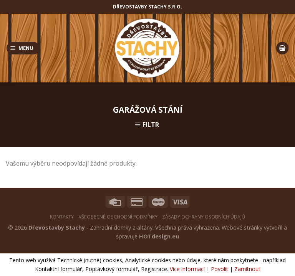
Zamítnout (247, 269)
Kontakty (62, 217)
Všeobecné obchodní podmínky (118, 217)
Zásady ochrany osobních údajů (203, 217)
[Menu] (23, 48)
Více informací (187, 269)
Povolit (219, 269)
